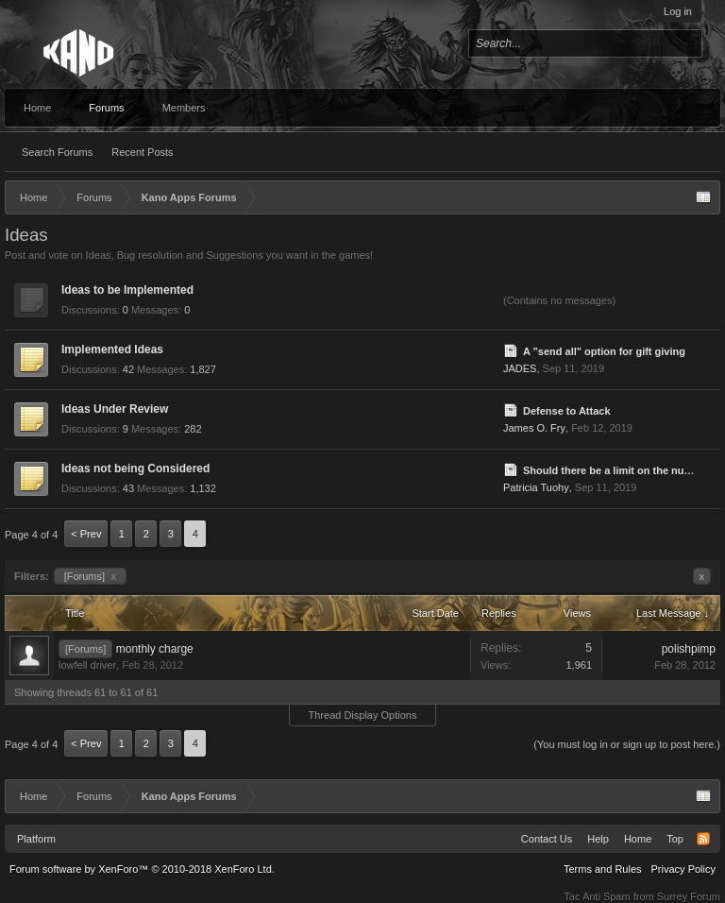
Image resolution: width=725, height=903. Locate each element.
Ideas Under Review (114, 409)
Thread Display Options (363, 715)
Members (184, 107)
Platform (36, 838)
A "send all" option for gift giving (604, 351)
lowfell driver (87, 665)
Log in (678, 11)
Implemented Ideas (112, 349)
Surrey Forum (688, 896)
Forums (106, 107)
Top (674, 838)
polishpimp (689, 649)
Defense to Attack (567, 411)
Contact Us (546, 838)
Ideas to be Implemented (127, 290)
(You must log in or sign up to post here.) (626, 744)
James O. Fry (534, 428)
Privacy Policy (683, 869)
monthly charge (155, 649)
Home (37, 107)
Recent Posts (142, 152)
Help (598, 838)
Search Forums (57, 152)
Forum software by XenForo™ (142, 869)
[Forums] (90, 576)
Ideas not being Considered (135, 468)
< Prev (86, 533)
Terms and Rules (603, 869)
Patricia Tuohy (536, 487)
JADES (519, 368)
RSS (703, 838)
